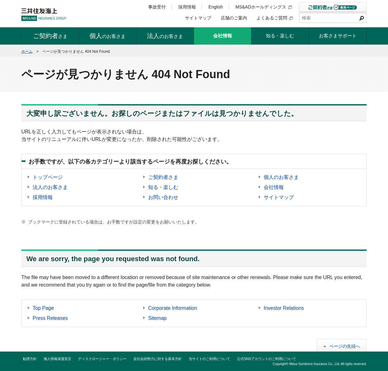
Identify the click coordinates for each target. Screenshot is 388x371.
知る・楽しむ (163, 187)
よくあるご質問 (274, 17)
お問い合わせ (163, 197)
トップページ (48, 177)
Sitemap (157, 318)
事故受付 (157, 6)
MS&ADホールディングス (263, 6)
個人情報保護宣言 (57, 359)
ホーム (27, 51)
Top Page (43, 308)
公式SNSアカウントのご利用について (266, 359)
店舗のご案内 (234, 17)
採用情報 (187, 6)
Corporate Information (172, 308)
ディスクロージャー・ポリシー (102, 359)
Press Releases (50, 318)
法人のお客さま (50, 187)
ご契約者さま (163, 177)
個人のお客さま (281, 177)
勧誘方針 (30, 359)
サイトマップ (198, 17)
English (215, 6)
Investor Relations (284, 308)
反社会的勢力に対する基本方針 (157, 359)
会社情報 (274, 187)
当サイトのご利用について (209, 359)
